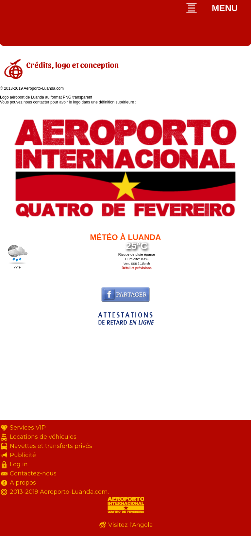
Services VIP (28, 427)
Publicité (23, 455)
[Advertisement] (125, 374)
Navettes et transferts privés (51, 446)
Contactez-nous (33, 473)
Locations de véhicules (43, 436)
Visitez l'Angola (130, 524)
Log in (19, 464)
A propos (23, 482)
